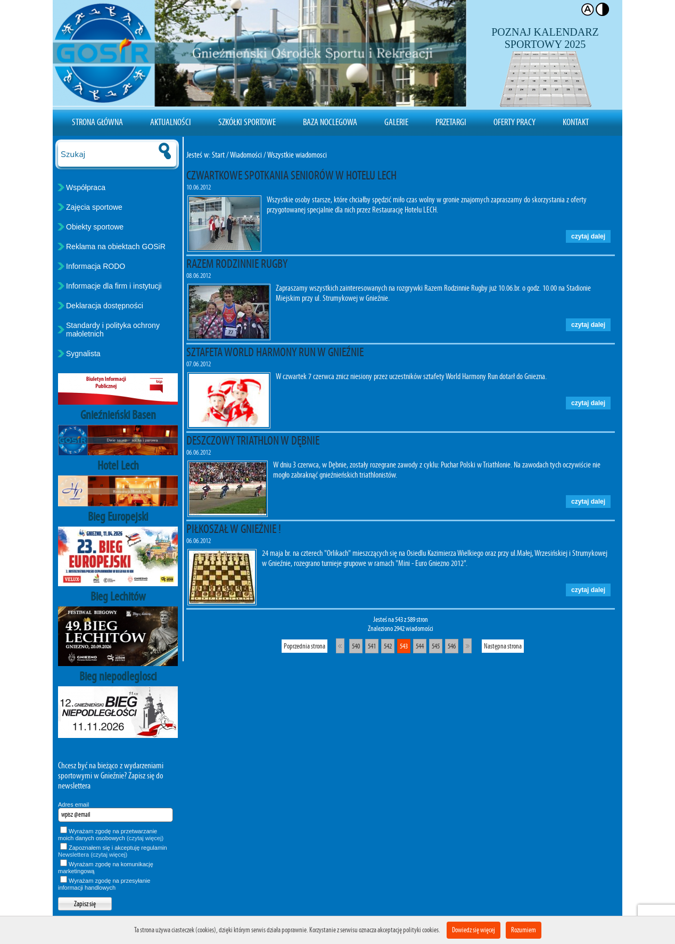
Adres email (73, 804)
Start (218, 155)
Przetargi (450, 122)
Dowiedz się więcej (473, 929)
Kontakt (576, 122)
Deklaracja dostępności (104, 305)
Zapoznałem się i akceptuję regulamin (112, 851)
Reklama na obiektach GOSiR (116, 246)
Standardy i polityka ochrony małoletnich (113, 329)
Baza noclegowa (330, 122)
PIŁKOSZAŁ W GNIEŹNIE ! (233, 528)
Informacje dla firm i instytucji (114, 286)
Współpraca (85, 187)
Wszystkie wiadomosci (297, 155)
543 (404, 646)
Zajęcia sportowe (94, 207)
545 (436, 646)
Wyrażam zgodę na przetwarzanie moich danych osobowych (110, 834)
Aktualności (170, 122)
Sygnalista (83, 353)
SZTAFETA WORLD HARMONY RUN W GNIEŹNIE (275, 351)
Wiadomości (246, 155)
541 (372, 646)
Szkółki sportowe (247, 122)
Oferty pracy (514, 122)
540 (356, 646)
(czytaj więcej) (145, 838)
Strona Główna (97, 122)
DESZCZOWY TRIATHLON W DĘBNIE (252, 440)
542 (388, 646)
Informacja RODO (95, 266)
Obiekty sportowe (95, 227)
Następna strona (503, 646)
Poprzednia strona (304, 646)
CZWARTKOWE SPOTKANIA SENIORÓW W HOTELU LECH (291, 175)
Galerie (396, 122)
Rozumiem (523, 929)
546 (452, 646)
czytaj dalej (588, 236)
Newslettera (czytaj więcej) (92, 854)
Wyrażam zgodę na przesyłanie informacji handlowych (104, 884)
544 (420, 646)
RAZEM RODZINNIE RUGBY (236, 263)
